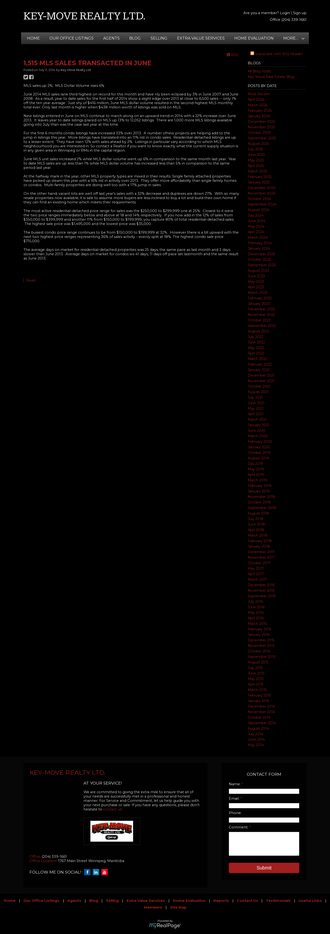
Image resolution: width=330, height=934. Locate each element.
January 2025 (259, 182)
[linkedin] (97, 872)
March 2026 (257, 105)
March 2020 (258, 436)
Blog (135, 38)
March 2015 (257, 690)
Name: (235, 784)
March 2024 (258, 237)
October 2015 (259, 651)
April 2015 (255, 684)
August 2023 (258, 270)
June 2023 (256, 276)
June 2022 (256, 342)
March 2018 (257, 535)
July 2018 (255, 519)
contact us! (112, 809)
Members (153, 907)
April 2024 (256, 232)
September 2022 (262, 326)
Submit (264, 867)
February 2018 (260, 541)
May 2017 (256, 568)
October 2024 (259, 199)
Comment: (239, 827)
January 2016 (258, 635)
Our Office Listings (71, 38)
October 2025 (259, 132)
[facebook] (88, 872)
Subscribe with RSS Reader (276, 54)
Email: (234, 798)
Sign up (299, 13)
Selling (159, 38)
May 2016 (256, 612)
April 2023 (256, 287)
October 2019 (259, 452)
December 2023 (261, 254)
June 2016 (256, 607)
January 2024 (259, 248)
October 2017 (259, 563)
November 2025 (261, 127)
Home (33, 38)
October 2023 (259, 259)
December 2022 (261, 309)
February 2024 (260, 243)
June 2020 (256, 430)
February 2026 (260, 110)
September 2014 (262, 723)
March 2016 (257, 623)
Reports (221, 901)
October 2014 (259, 717)
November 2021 (261, 381)
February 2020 (260, 441)
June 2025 (256, 155)
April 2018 (256, 530)
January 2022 (259, 370)
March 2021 (257, 419)
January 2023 (259, 303)
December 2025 (261, 121)
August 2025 (258, 144)
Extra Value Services (201, 38)
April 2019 (256, 475)
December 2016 (261, 585)
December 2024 (261, 188)
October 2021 (259, 386)
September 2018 (262, 508)
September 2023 (262, 265)
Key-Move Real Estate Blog (271, 77)
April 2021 (256, 414)
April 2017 (256, 574)
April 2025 (256, 166)
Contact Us (247, 901)
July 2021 (255, 397)
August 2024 (258, 210)
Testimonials (278, 901)
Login (285, 13)
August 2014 (258, 728)
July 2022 (255, 337)
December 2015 (261, 640)
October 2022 (259, 320)
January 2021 (258, 425)
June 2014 (256, 739)
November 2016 (261, 590)
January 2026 (259, 116)
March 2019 (257, 480)
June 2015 (256, 673)
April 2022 (256, 353)
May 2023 (256, 281)
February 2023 (260, 298)
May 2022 (256, 348)
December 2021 (261, 375)
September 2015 (261, 657)
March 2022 (257, 359)
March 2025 (257, 171)
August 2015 (258, 662)
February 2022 (260, 364)
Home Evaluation (254, 38)
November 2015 (261, 646)
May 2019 (256, 469)
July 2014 (255, 734)
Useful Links (310, 901)
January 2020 (259, 447)
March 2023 (257, 292)
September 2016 (262, 596)
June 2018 (256, 524)
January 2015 (258, 701)
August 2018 (258, 513)
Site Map (178, 907)
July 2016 (255, 601)
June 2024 (256, 221)
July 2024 (256, 215)
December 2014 (261, 706)
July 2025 (255, 149)
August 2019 (258, 458)
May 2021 (256, 408)
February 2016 (259, 629)
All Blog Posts (259, 71)
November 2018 (261, 497)
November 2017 (261, 557)
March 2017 (257, 579)
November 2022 (261, 315)
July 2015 (255, 668)
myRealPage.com (165, 925)
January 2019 (259, 491)
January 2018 (259, 546)
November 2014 (261, 712)
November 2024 (261, 193)
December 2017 (261, 552)
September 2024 (262, 204)
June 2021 (256, 403)
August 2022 (258, 331)
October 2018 (259, 502)
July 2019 (255, 463)
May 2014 (256, 745)
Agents (111, 38)
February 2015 (259, 695)
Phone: (235, 813)
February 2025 (259, 177)
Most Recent (259, 94)
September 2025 (262, 138)
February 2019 (259, 486)
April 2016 (256, 618)
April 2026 (256, 99)
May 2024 (256, 226)
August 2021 (258, 392)
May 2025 (256, 160)
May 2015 (255, 679)
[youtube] (105, 872)
